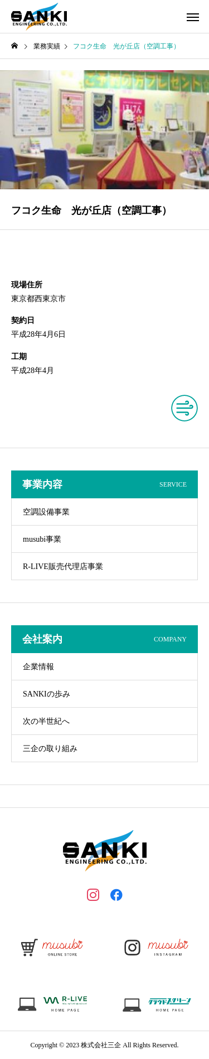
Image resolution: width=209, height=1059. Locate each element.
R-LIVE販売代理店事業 (63, 566)
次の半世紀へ (46, 721)
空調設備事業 (46, 512)
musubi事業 (42, 539)
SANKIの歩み (46, 694)
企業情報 (38, 667)
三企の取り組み (50, 748)
